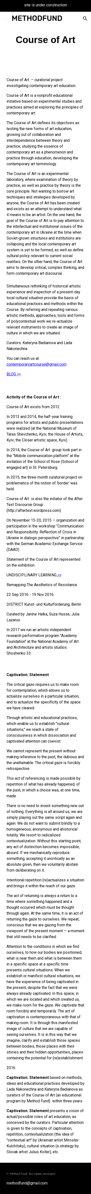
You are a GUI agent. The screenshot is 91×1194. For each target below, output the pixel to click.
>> (59, 575)
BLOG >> (14, 374)
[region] (45, 6)
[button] (6, 18)
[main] (46, 39)
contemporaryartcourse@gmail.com (36, 364)
